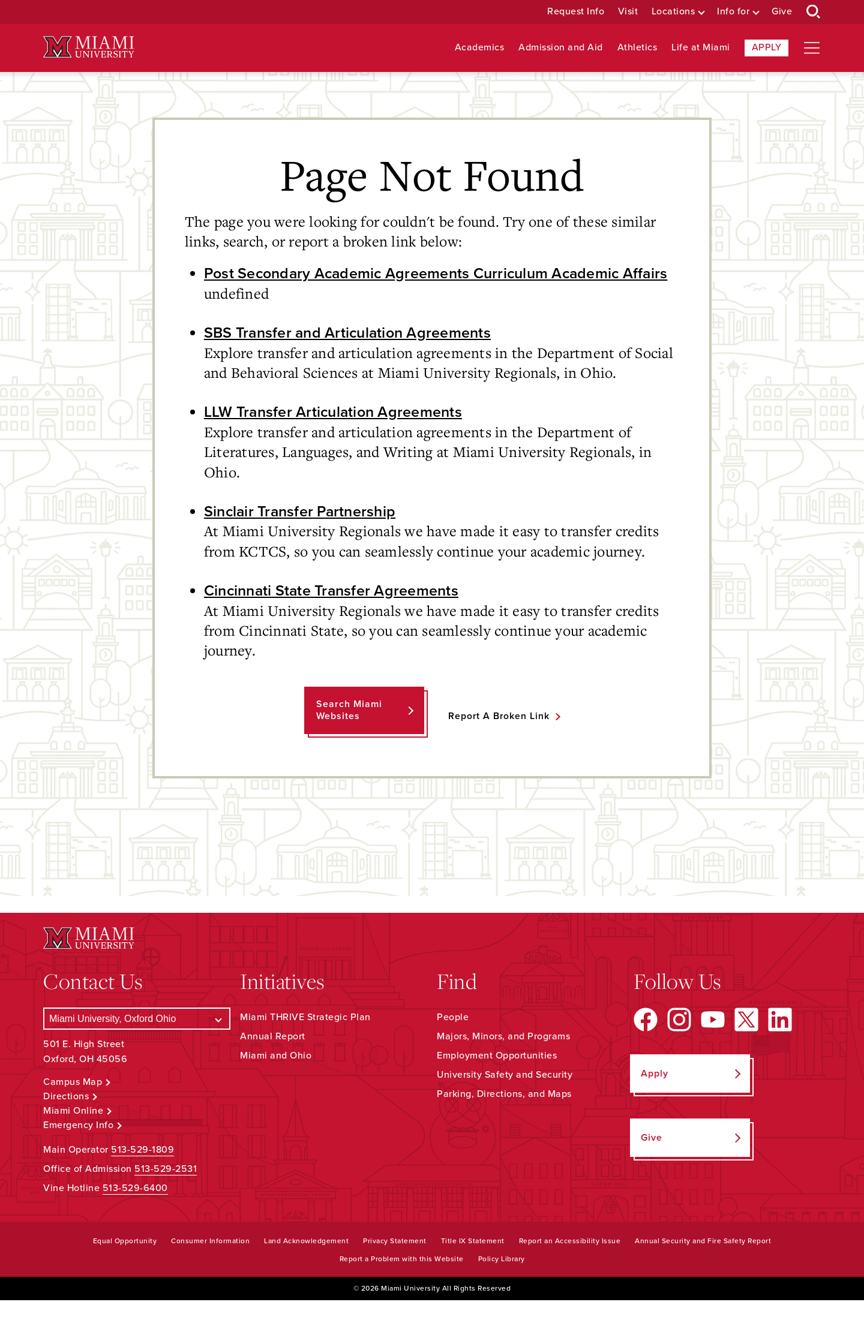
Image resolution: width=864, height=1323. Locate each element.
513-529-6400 (135, 1211)
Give (782, 11)
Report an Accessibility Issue (570, 1263)
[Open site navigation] (812, 48)
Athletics (637, 47)
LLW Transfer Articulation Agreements (336, 434)
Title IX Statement (473, 1263)
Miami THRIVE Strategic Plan (305, 1040)
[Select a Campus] (136, 1041)
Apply (767, 47)
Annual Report (272, 1059)
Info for (733, 11)
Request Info (575, 11)
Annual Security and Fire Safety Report (703, 1263)
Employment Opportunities (497, 1078)
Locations (673, 11)
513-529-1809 (142, 1172)
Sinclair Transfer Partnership (303, 533)
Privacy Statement (395, 1263)
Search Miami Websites (349, 732)
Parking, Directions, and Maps (504, 1117)
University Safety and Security (504, 1097)
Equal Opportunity (125, 1263)
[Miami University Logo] (88, 47)
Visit (628, 11)
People (453, 1040)
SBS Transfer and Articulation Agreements (352, 354)
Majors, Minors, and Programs (503, 1059)
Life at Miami (700, 47)
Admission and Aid (560, 47)
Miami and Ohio (275, 1078)
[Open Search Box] (813, 12)
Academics (480, 47)
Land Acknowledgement (306, 1263)
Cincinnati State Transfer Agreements (335, 613)
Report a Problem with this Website (402, 1281)
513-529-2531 (165, 1192)
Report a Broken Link (499, 739)
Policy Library (501, 1281)
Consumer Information (210, 1263)
